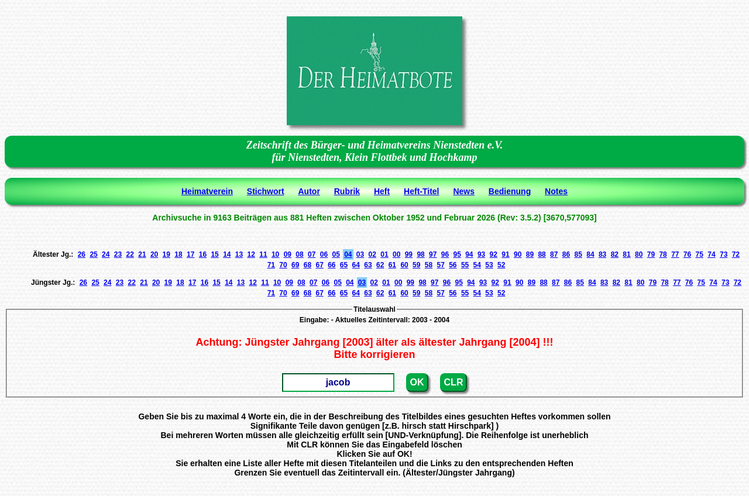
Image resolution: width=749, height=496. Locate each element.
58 (428, 265)
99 (409, 254)
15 (214, 254)
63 (368, 265)
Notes (556, 191)
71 (271, 265)
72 (736, 254)
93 (481, 254)
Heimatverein (207, 191)
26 (81, 254)
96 (445, 254)
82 (615, 254)
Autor (309, 191)
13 (239, 254)
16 (203, 254)
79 (651, 254)
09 (287, 254)
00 (396, 254)
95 (457, 254)
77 (675, 254)
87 (554, 254)
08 (299, 254)
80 (639, 254)
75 (699, 254)
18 (178, 254)
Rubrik (347, 191)
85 (578, 254)
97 (433, 254)
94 (469, 254)
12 (251, 254)
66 (331, 265)
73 (723, 254)
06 (324, 254)
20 (154, 254)
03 (360, 254)
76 (687, 254)
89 (530, 254)
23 (118, 254)
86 (566, 254)
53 (489, 265)
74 (711, 254)
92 (493, 254)
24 (105, 254)
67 (319, 265)
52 (501, 265)
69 (295, 265)
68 (307, 265)
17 (190, 254)
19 (166, 254)
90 (517, 254)
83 (602, 254)
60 (404, 265)
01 (384, 254)
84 (590, 254)
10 (275, 254)
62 (380, 265)
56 (452, 265)
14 (227, 254)
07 (311, 254)
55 (465, 265)
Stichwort (265, 191)
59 (416, 265)
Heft (382, 191)
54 (477, 265)
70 (283, 265)
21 (142, 254)
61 (392, 265)
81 (626, 254)
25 (93, 254)
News (464, 191)
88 (541, 254)
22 (130, 254)
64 (356, 265)
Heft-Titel (421, 191)
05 (335, 254)
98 (420, 254)
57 (440, 265)
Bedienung (510, 191)
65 (344, 265)
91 (505, 254)
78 (662, 254)
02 (372, 254)
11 (263, 254)
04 (348, 254)
